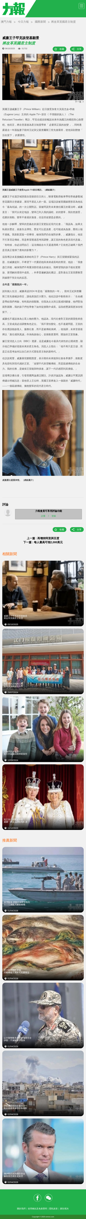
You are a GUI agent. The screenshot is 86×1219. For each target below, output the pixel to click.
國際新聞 (40, 21)
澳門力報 (6, 21)
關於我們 (21, 1208)
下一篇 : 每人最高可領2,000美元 (43, 542)
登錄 (54, 516)
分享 (79, 49)
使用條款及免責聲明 (37, 1208)
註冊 (43, 516)
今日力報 (23, 21)
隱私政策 (53, 1208)
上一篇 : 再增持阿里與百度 (43, 538)
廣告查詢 (64, 1208)
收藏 (62, 49)
